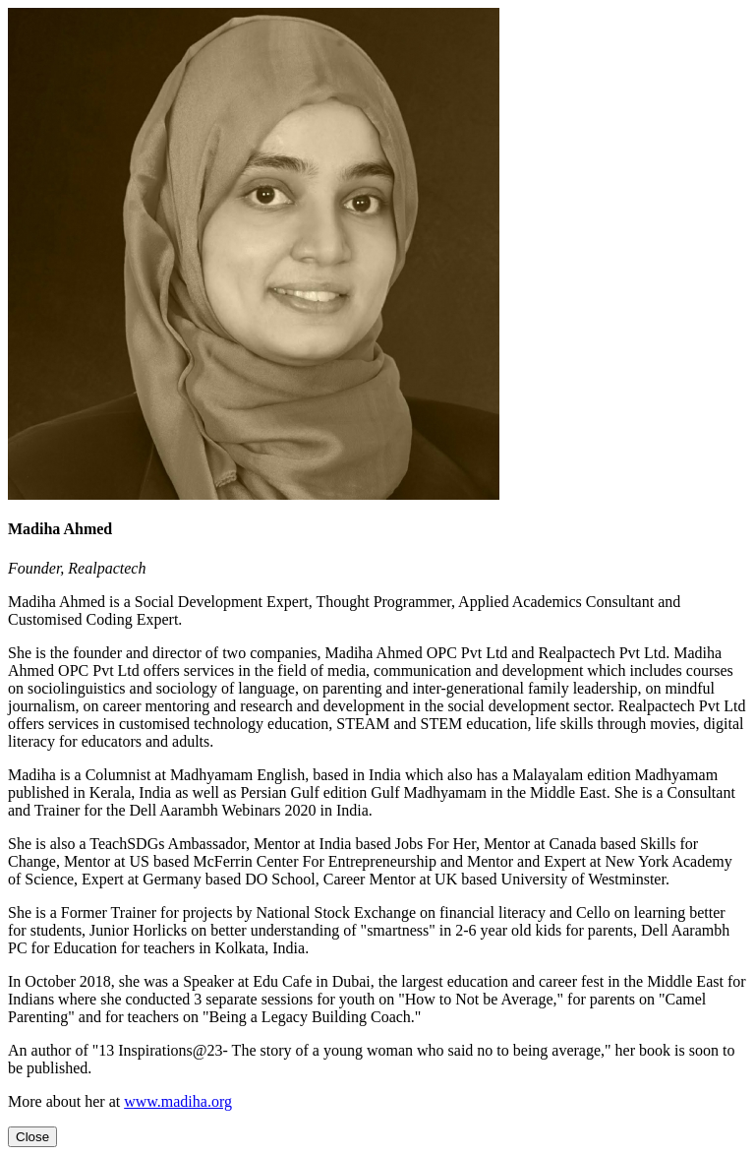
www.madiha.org (178, 1101)
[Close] (32, 1136)
